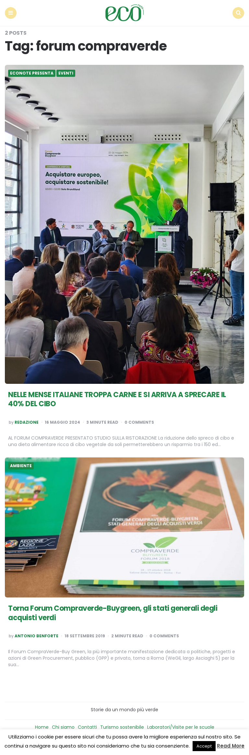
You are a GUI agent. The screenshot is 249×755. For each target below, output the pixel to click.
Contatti (87, 727)
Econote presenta (31, 73)
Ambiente (21, 466)
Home (42, 727)
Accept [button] (204, 746)
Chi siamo (63, 727)
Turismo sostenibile (122, 727)
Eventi (65, 73)
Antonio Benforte (36, 636)
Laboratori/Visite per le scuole (180, 727)
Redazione (27, 422)
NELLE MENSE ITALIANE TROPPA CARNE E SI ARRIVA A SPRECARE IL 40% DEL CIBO (117, 399)
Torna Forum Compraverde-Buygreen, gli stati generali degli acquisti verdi (112, 613)
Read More (230, 745)
